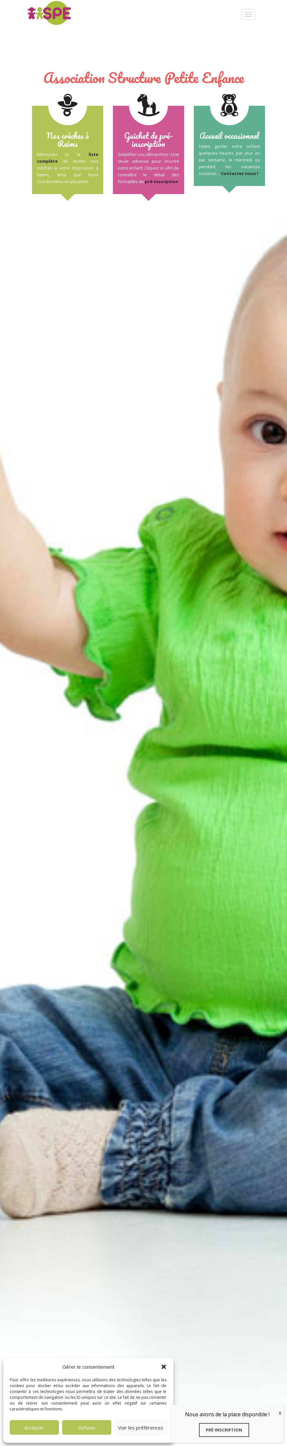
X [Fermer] (280, 1413)
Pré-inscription (224, 1430)
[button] (163, 1367)
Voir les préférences (140, 1427)
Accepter (34, 1427)
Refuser (87, 1427)
